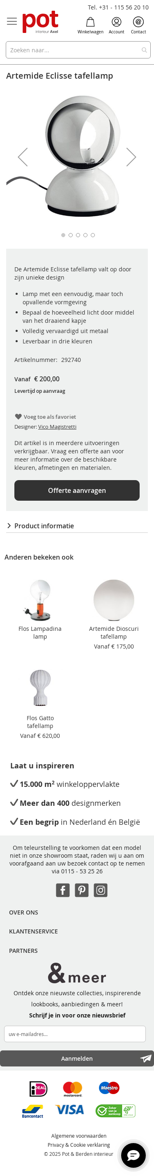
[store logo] (41, 22)
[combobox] (78, 49)
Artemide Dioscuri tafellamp (114, 632)
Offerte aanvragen (77, 490)
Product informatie (44, 525)
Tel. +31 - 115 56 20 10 (118, 7)
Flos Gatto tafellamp (40, 722)
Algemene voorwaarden (78, 1135)
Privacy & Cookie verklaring (79, 1144)
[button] (22, 157)
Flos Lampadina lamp (40, 632)
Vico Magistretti (57, 426)
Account (116, 25)
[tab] (77, 525)
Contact (138, 25)
